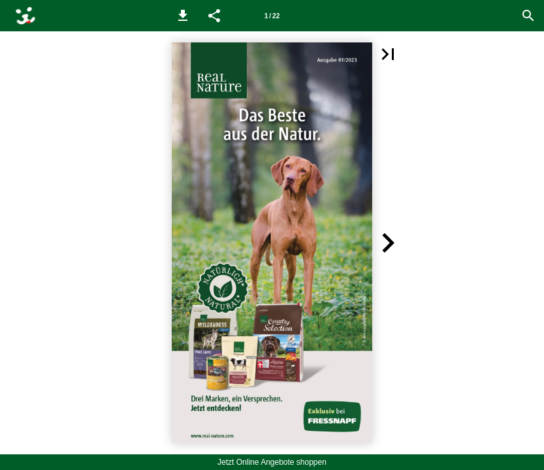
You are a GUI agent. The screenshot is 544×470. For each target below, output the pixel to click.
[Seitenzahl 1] (272, 15)
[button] (183, 15)
